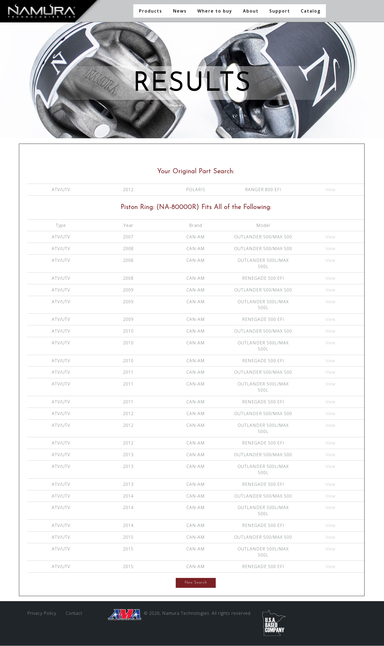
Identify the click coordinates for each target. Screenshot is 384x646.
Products (150, 11)
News (180, 11)
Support (279, 11)
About (251, 11)
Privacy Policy (41, 613)
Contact (74, 613)
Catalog (311, 11)
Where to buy (214, 11)
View (330, 190)
